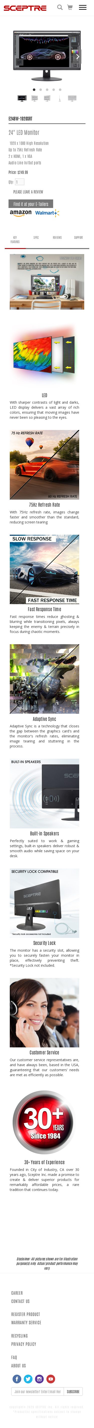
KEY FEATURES (15, 239)
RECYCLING (19, 1335)
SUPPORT (78, 237)
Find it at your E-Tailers (31, 203)
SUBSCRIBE (73, 1391)
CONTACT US (20, 1300)
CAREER (17, 1292)
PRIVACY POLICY (23, 1343)
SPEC (36, 237)
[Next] (77, 56)
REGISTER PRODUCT (25, 1313)
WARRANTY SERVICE (26, 1322)
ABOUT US (18, 1365)
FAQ (14, 1357)
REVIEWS (57, 237)
